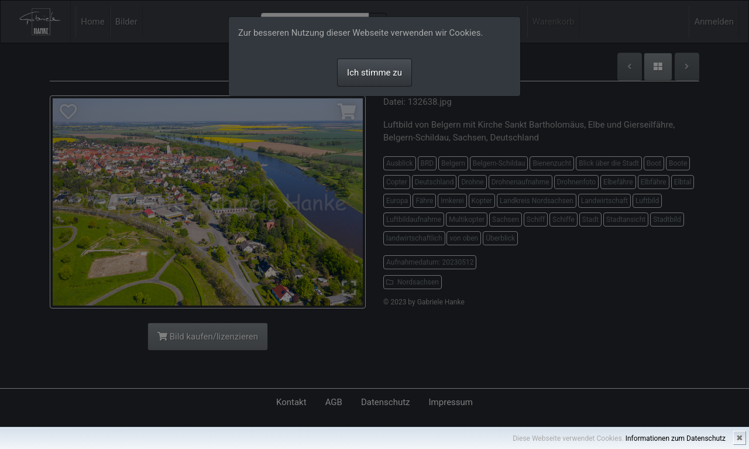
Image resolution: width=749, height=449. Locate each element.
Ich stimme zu (374, 72)
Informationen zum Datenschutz (676, 438)
